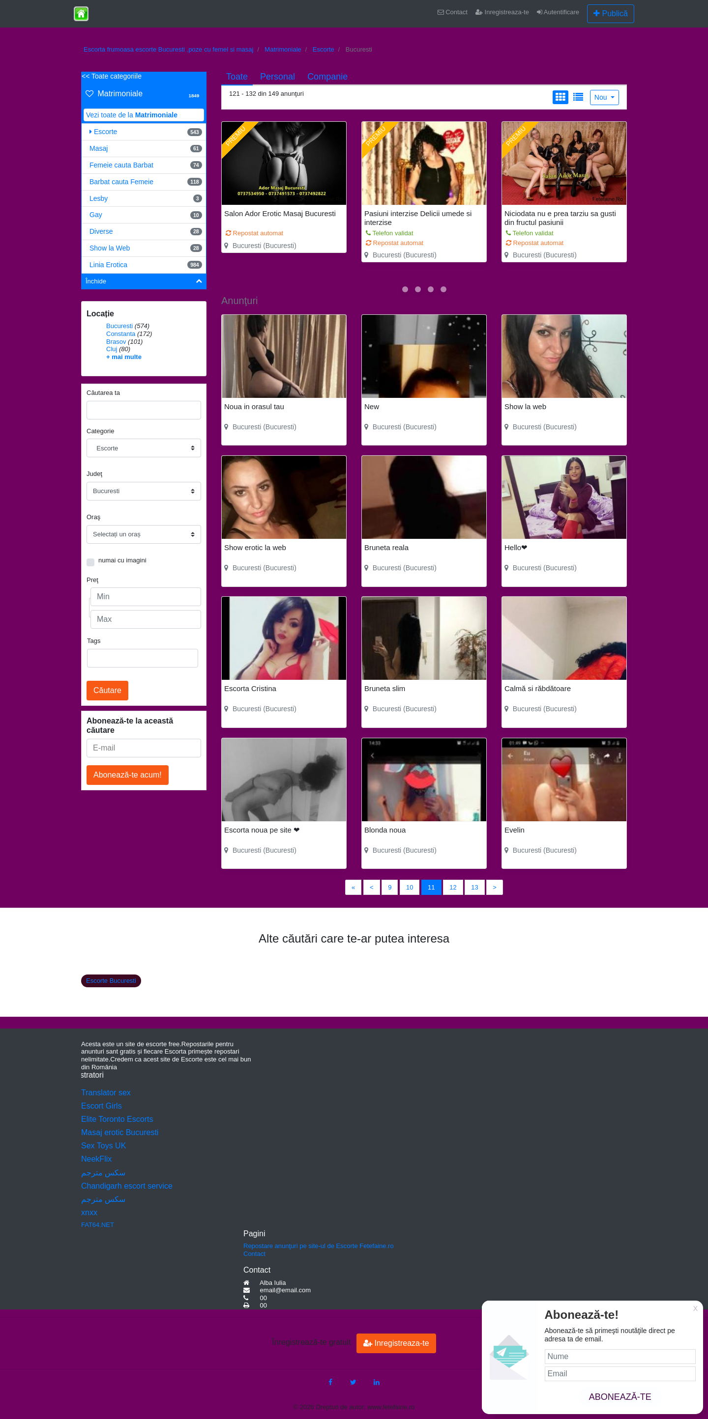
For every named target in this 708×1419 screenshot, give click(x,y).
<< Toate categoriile (112, 76)
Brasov (116, 341)
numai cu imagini (122, 560)
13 (474, 887)
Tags (93, 640)
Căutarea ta (103, 392)
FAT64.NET (97, 1224)
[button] (405, 289)
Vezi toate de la (131, 115)
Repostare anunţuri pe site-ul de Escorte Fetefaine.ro (318, 1246)
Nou (601, 97)
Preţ (92, 580)
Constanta (120, 333)
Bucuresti (119, 326)
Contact (453, 12)
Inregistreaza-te (502, 12)
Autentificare (558, 12)
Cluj (111, 349)
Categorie (100, 431)
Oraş (93, 517)
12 (452, 887)
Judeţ (94, 473)
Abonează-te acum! (127, 775)
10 (409, 887)
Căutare (107, 690)
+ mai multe (124, 357)
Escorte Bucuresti (111, 980)
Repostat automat (254, 233)
